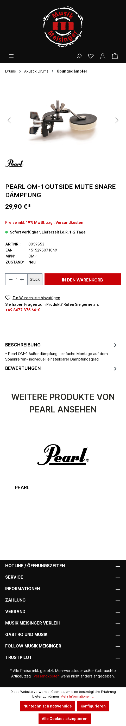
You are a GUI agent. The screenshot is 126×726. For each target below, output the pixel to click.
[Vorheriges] (9, 120)
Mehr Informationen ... (77, 696)
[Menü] (11, 56)
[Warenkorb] (115, 56)
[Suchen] (79, 56)
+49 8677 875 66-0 (23, 310)
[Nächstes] (117, 120)
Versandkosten (47, 676)
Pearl (22, 487)
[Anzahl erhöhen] (22, 279)
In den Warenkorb (82, 280)
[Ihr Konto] (103, 56)
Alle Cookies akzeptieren (64, 718)
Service (14, 577)
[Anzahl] (16, 279)
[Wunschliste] (91, 56)
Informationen (22, 588)
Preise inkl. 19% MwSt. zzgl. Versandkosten (44, 222)
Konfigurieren (93, 706)
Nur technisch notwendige (47, 706)
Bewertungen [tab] (61, 368)
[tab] (61, 351)
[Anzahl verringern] (10, 279)
